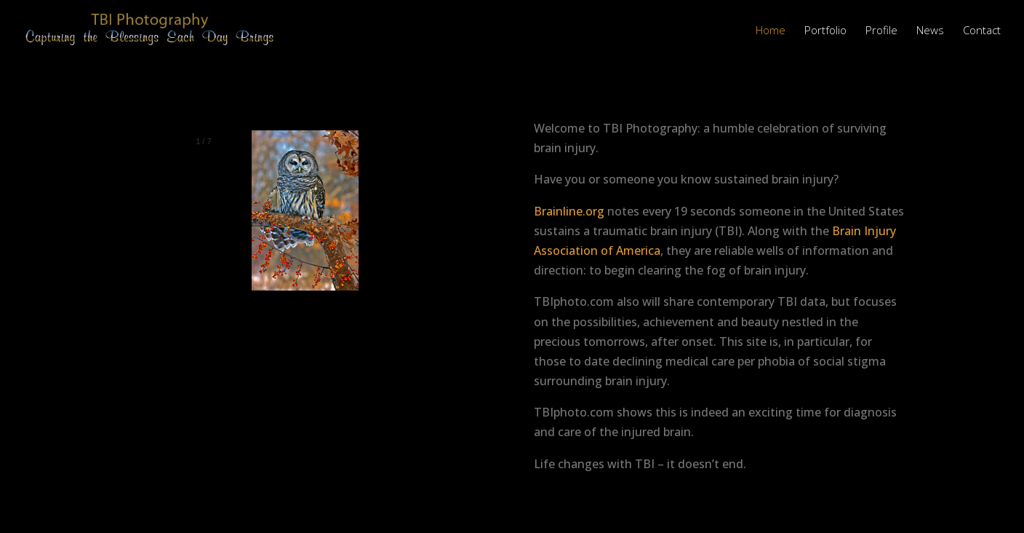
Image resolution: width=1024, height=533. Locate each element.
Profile (881, 31)
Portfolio (825, 31)
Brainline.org (569, 211)
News (930, 31)
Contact (982, 31)
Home (770, 31)
